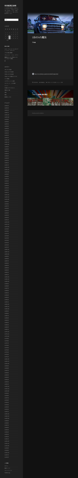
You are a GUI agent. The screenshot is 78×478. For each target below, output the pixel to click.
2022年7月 (7, 206)
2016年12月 (7, 359)
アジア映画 (7, 78)
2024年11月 (7, 142)
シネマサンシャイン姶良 (10, 81)
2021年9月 (7, 228)
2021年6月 (7, 235)
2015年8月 (7, 395)
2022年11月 (7, 197)
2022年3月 (7, 215)
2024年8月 (7, 149)
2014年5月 (7, 429)
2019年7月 (7, 288)
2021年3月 (7, 242)
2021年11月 (7, 224)
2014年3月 (7, 434)
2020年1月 (7, 274)
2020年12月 (7, 249)
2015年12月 (7, 386)
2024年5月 (7, 155)
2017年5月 (7, 347)
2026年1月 (7, 112)
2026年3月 (7, 108)
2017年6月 (7, 345)
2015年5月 (7, 402)
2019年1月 (7, 302)
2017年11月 (7, 334)
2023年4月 (7, 185)
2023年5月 (7, 183)
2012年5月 (7, 457)
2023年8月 (7, 176)
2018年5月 (7, 320)
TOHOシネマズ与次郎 (9, 71)
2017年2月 (7, 354)
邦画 (5, 94)
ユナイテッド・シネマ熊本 (10, 83)
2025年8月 (7, 121)
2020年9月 (7, 256)
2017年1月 (7, 356)
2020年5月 (7, 265)
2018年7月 (7, 315)
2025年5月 (7, 128)
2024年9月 (7, 146)
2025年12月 (7, 114)
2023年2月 (7, 190)
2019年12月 (7, 276)
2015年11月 (7, 388)
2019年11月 (7, 279)
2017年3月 (7, 352)
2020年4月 (7, 267)
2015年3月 (7, 407)
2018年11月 (7, 306)
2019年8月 (7, 286)
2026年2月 (7, 110)
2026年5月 (7, 105)
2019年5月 (7, 292)
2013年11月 (7, 443)
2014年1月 (7, 438)
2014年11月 (7, 416)
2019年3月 (7, 297)
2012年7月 (7, 454)
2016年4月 (7, 377)
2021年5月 (7, 238)
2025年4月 (7, 130)
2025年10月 (7, 117)
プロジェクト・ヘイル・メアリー (11, 55)
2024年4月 (7, 158)
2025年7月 (7, 124)
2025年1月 (7, 137)
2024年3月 (7, 160)
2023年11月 (7, 169)
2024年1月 (7, 165)
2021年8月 (7, 231)
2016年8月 (7, 368)
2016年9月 (7, 365)
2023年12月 (7, 167)
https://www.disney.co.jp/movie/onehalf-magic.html (46, 73)
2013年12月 (7, 441)
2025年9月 (7, 119)
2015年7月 (7, 397)
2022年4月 (7, 212)
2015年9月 (7, 393)
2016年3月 (7, 379)
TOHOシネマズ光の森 (9, 74)
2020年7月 (7, 260)
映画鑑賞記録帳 (10, 6)
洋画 (5, 92)
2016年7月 (7, 370)
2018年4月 (7, 322)
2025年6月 (7, 126)
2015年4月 (7, 404)
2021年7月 (7, 233)
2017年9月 (7, 338)
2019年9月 (7, 283)
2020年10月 (7, 254)
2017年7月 (7, 343)
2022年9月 (7, 201)
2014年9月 (7, 420)
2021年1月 (7, 247)
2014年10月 (7, 418)
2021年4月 (7, 240)
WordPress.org (7, 472)
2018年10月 (7, 308)
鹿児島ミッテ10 (8, 97)
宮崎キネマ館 (7, 90)
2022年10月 (7, 199)
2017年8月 (7, 340)
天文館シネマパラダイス (10, 87)
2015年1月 (7, 411)
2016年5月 (7, 375)
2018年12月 (7, 304)
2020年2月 (7, 272)
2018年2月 (7, 327)
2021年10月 (7, 226)
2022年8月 (7, 203)
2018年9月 (7, 311)
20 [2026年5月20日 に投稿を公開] (9, 36)
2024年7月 (7, 151)
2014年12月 (7, 413)
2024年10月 (7, 144)
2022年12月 (7, 194)
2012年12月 (7, 452)
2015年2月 (7, 409)
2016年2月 (7, 381)
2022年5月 (7, 210)
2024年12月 (7, 139)
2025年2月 (7, 135)
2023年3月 (7, 187)
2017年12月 (7, 331)
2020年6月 (7, 263)
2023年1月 (7, 192)
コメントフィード (8, 470)
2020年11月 (7, 251)
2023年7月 (7, 178)
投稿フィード (7, 468)
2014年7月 (7, 425)
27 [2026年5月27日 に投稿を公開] (9, 38)
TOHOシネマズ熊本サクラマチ (11, 76)
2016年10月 (7, 363)
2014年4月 (7, 432)
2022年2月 (7, 217)
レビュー (6, 85)
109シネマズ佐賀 (8, 69)
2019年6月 (7, 290)
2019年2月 (7, 299)
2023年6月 (7, 181)
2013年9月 (7, 448)
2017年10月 (7, 336)
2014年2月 (7, 436)
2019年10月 (7, 281)
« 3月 (7, 40)
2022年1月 (7, 219)
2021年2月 (7, 244)
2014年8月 (7, 423)
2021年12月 (7, 222)
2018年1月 (7, 329)
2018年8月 (7, 313)
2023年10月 (7, 171)
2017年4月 (7, 350)
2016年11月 (7, 361)
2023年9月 (7, 174)
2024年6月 (7, 153)
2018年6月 (7, 318)
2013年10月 (7, 445)
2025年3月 (7, 133)
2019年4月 (7, 295)
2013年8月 (7, 450)
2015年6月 (7, 400)
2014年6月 (7, 427)
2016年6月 (7, 372)
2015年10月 (7, 391)
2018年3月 (7, 324)
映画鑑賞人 (42, 82)
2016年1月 (7, 384)
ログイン (6, 465)
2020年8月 (7, 258)
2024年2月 (7, 162)
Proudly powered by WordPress (38, 113)
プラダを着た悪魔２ (9, 52)
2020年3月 (7, 270)
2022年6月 (7, 208)
